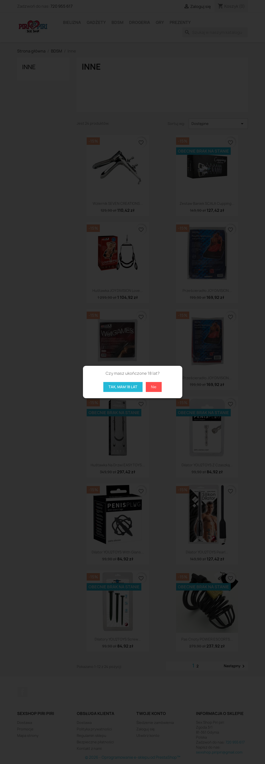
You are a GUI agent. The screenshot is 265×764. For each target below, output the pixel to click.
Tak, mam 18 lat (123, 386)
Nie (153, 386)
